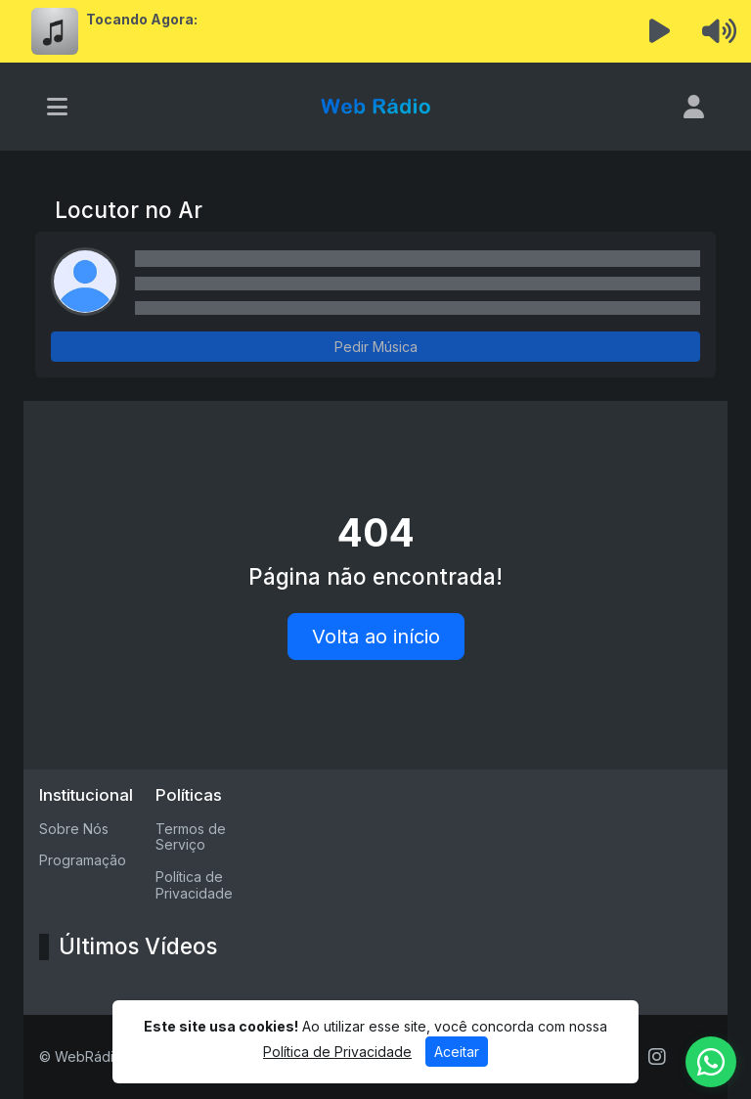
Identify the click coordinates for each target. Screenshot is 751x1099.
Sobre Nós (74, 828)
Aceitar (456, 1051)
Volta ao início (376, 636)
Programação (82, 860)
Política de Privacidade (194, 884)
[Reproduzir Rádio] (660, 31)
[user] (694, 106)
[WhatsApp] (710, 1061)
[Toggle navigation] (57, 106)
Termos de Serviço (190, 837)
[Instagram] (657, 1057)
